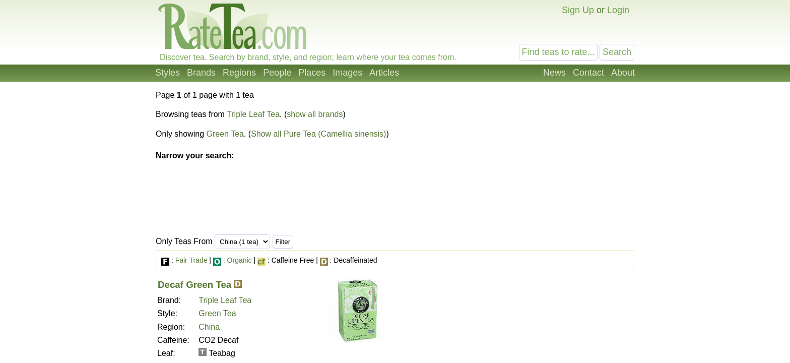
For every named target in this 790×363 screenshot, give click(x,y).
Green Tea (225, 134)
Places (311, 73)
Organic (239, 260)
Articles (384, 73)
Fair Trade (191, 260)
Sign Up (578, 10)
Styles (167, 73)
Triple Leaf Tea (253, 114)
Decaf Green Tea (194, 284)
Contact (588, 73)
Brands (201, 73)
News (554, 73)
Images (347, 73)
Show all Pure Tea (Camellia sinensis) (318, 134)
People (277, 73)
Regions (239, 73)
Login (618, 10)
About (623, 73)
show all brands (315, 114)
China (209, 327)
